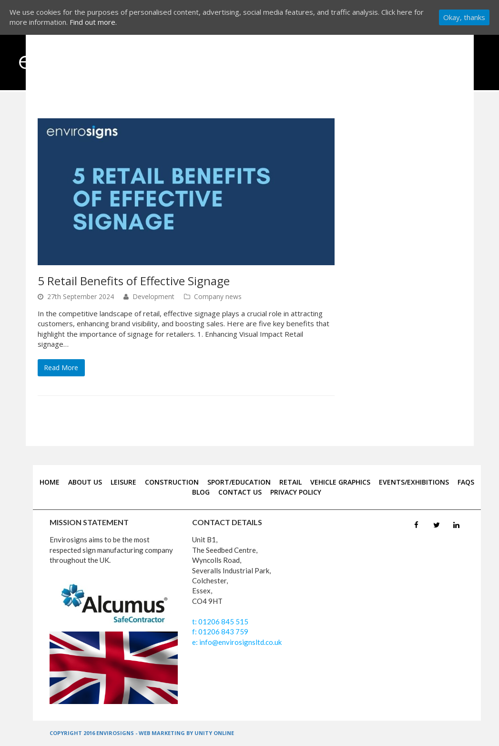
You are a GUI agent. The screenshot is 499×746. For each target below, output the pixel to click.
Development (153, 296)
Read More (61, 367)
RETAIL (290, 482)
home (50, 482)
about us (85, 482)
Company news (218, 296)
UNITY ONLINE (214, 732)
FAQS (466, 482)
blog (201, 492)
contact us (240, 492)
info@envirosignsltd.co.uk (240, 642)
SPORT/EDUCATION (239, 482)
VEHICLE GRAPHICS (340, 482)
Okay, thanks (464, 17)
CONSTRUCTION (172, 482)
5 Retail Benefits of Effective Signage (134, 281)
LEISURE (123, 482)
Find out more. (93, 22)
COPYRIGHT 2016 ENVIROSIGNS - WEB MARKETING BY (122, 732)
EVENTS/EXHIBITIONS (414, 482)
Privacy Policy (295, 492)
